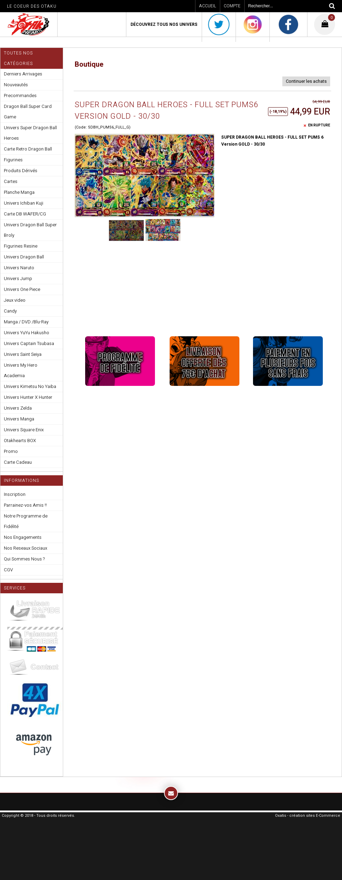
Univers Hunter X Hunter (28, 397)
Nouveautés (16, 84)
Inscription (14, 494)
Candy (10, 311)
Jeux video (14, 300)
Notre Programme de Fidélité (25, 521)
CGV (8, 569)
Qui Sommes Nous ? (24, 559)
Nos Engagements (23, 537)
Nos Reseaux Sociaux (25, 548)
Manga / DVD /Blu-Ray (26, 321)
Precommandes (20, 95)
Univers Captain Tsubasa (29, 343)
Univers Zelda (18, 408)
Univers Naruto (19, 267)
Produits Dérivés (20, 170)
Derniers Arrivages (23, 74)
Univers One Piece (22, 289)
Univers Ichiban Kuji (23, 203)
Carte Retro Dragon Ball (28, 149)
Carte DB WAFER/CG (25, 214)
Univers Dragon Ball (24, 257)
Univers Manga (19, 419)
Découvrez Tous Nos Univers (164, 24)
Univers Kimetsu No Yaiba (30, 386)
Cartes (10, 181)
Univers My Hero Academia (20, 370)
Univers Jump (18, 278)
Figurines (13, 159)
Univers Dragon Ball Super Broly (30, 230)
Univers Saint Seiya (23, 354)
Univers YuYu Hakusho (26, 332)
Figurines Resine (20, 246)
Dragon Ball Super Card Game (28, 111)
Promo (11, 451)
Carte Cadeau (18, 462)
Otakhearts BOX (20, 440)
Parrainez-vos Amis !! (25, 505)
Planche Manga (19, 192)
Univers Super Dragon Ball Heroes (30, 132)
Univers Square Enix (24, 429)
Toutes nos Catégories (18, 58)
